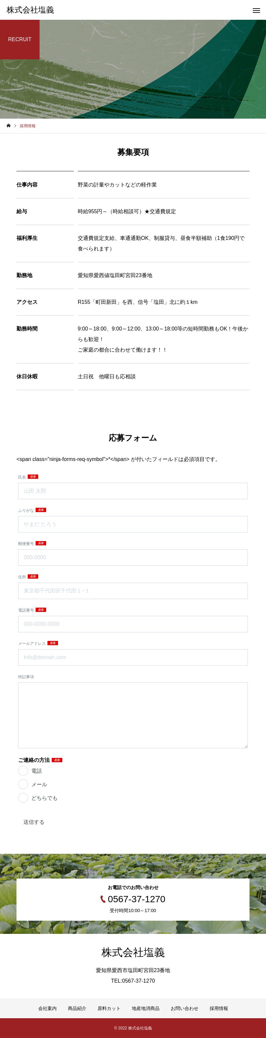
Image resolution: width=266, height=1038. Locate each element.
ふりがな (26, 510)
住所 (22, 577)
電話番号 (26, 610)
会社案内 (47, 1008)
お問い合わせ (184, 1008)
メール (39, 784)
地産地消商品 (146, 1008)
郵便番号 (26, 543)
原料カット (109, 1008)
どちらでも (44, 798)
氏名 (22, 477)
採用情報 (219, 1008)
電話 (36, 771)
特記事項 (26, 677)
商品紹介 (77, 1008)
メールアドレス (32, 643)
